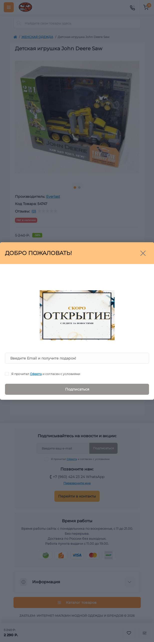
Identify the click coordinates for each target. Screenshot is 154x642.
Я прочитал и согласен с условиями (45, 374)
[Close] (143, 253)
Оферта (36, 374)
